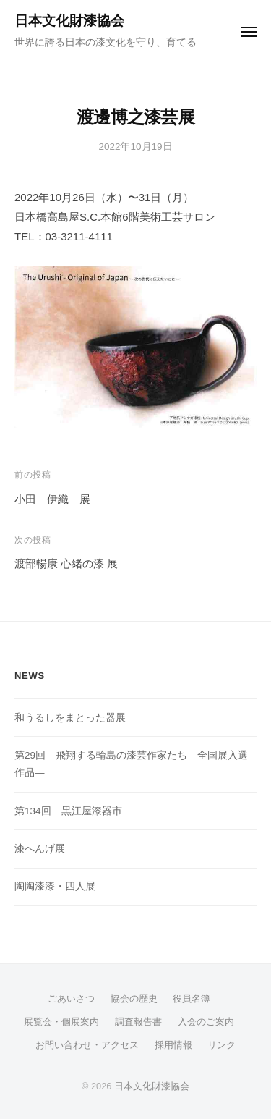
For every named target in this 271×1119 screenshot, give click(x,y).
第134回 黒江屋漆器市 (68, 811)
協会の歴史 (134, 998)
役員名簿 (191, 998)
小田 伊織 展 (52, 499)
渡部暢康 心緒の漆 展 (66, 563)
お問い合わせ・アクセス (87, 1044)
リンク (221, 1044)
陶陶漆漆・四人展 (54, 886)
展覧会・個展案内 (61, 1021)
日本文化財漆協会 (69, 20)
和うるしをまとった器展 (70, 717)
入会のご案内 (206, 1021)
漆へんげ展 (39, 848)
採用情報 (173, 1044)
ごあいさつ (71, 998)
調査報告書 (138, 1021)
